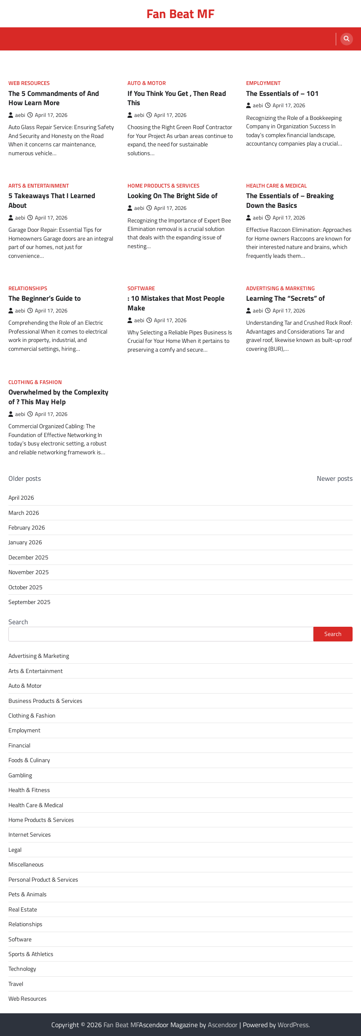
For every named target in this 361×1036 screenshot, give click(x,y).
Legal (14, 849)
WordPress (293, 1025)
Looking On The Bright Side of (172, 195)
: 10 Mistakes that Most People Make (176, 302)
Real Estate (22, 909)
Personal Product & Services (43, 879)
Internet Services (29, 834)
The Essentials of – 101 (282, 93)
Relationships (27, 288)
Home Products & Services (163, 186)
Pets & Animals (27, 894)
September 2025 (29, 602)
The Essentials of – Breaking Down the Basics (290, 200)
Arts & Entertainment (38, 186)
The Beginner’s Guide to (44, 298)
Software (141, 288)
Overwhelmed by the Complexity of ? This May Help (58, 396)
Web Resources (29, 83)
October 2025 (25, 587)
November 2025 (28, 572)
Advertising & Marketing (280, 288)
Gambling (20, 775)
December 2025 (28, 557)
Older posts (24, 478)
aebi (16, 115)
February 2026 (26, 527)
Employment (263, 83)
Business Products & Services (45, 701)
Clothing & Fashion (35, 382)
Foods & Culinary (29, 760)
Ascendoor (223, 1025)
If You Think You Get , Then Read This (176, 98)
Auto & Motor (146, 83)
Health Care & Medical (276, 186)
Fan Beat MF (180, 13)
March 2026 (23, 513)
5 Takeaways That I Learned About (51, 200)
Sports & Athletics (30, 954)
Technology (22, 968)
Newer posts (335, 478)
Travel (15, 984)
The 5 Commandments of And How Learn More (53, 98)
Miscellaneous (26, 864)
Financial (19, 745)
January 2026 (25, 542)
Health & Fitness (29, 790)
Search (18, 622)
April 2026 (21, 497)
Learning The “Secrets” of (285, 298)
